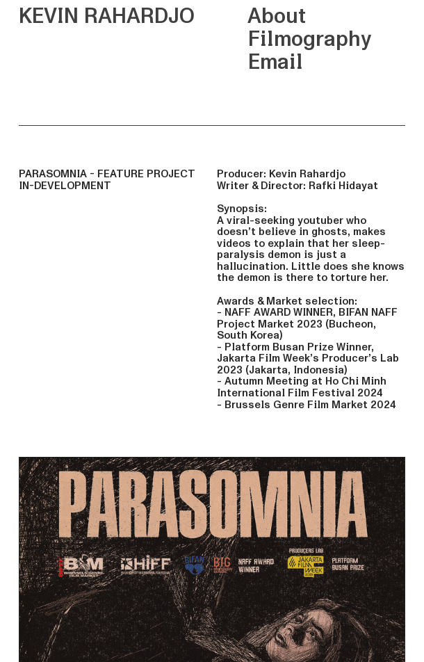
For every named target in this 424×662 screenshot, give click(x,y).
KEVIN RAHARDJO (107, 16)
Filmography (293, 39)
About (261, 16)
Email (259, 62)
